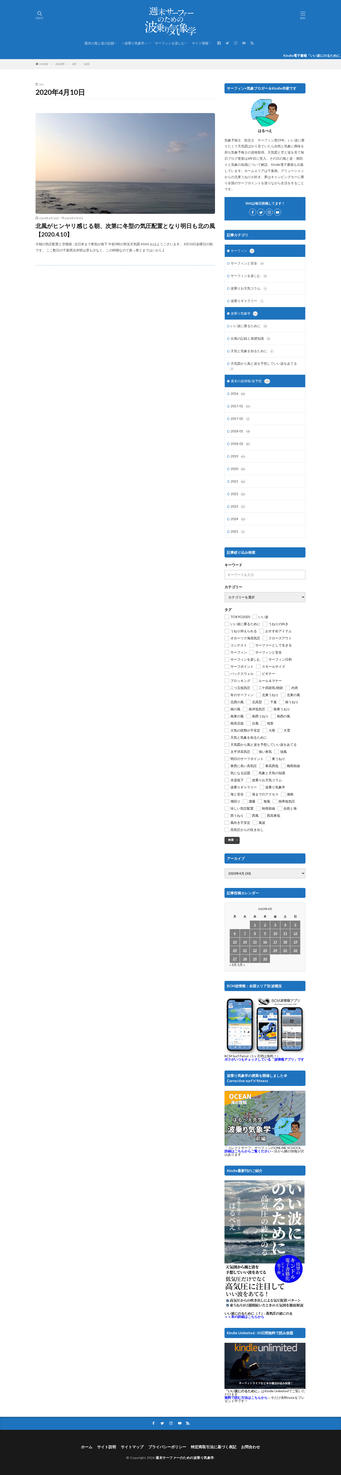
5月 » (241, 965)
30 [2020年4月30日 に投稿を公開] (265, 959)
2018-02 (240, 444)
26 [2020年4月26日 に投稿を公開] (295, 950)
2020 (238, 469)
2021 (238, 481)
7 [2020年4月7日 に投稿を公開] (245, 933)
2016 (238, 393)
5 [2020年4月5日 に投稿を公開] (295, 925)
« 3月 (233, 965)
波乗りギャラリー (247, 301)
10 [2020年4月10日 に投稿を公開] (275, 933)
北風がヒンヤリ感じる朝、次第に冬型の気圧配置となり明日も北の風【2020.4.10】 (125, 230)
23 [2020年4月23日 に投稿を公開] (265, 950)
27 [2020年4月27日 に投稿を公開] (235, 959)
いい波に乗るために (249, 326)
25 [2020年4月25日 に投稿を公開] (285, 950)
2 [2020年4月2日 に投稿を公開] (265, 925)
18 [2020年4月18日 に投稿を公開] (285, 942)
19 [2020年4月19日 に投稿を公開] (295, 942)
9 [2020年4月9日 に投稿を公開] (265, 933)
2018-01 (240, 431)
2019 (238, 456)
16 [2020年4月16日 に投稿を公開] (265, 942)
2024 (238, 519)
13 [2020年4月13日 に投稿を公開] (235, 942)
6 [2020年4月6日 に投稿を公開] (235, 933)
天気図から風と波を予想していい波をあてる (263, 366)
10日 (87, 64)
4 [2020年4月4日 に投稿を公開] (285, 925)
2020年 (60, 64)
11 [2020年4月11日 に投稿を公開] (285, 933)
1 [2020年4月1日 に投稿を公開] (255, 925)
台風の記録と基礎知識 (251, 338)
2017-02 (240, 419)
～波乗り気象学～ (134, 43)
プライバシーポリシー (167, 1446)
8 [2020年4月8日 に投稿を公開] (255, 933)
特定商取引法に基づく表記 (213, 1446)
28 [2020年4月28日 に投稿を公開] (245, 959)
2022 (238, 494)
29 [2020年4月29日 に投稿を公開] (255, 959)
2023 (238, 506)
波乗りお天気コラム (249, 288)
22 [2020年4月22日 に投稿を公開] (255, 950)
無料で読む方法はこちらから (246, 1398)
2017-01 (240, 406)
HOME (44, 64)
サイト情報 (200, 43)
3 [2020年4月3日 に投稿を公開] (275, 925)
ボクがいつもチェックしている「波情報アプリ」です (264, 1059)
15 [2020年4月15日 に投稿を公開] (255, 942)
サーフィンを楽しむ (170, 43)
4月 (74, 64)
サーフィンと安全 (247, 263)
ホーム (86, 1446)
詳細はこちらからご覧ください (247, 1151)
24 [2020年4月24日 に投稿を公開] (275, 950)
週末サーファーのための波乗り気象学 (185, 1458)
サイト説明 (106, 1446)
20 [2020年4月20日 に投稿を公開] (235, 950)
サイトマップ (132, 1446)
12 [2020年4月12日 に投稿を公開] (295, 933)
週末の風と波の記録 (99, 43)
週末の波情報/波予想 (250, 381)
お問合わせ (250, 1446)
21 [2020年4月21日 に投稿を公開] (245, 950)
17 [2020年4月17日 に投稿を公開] (275, 942)
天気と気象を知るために (252, 351)
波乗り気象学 (244, 313)
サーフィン (242, 251)
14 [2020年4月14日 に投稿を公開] (245, 942)
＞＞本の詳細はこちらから (244, 1317)
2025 (238, 531)
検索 (231, 840)
